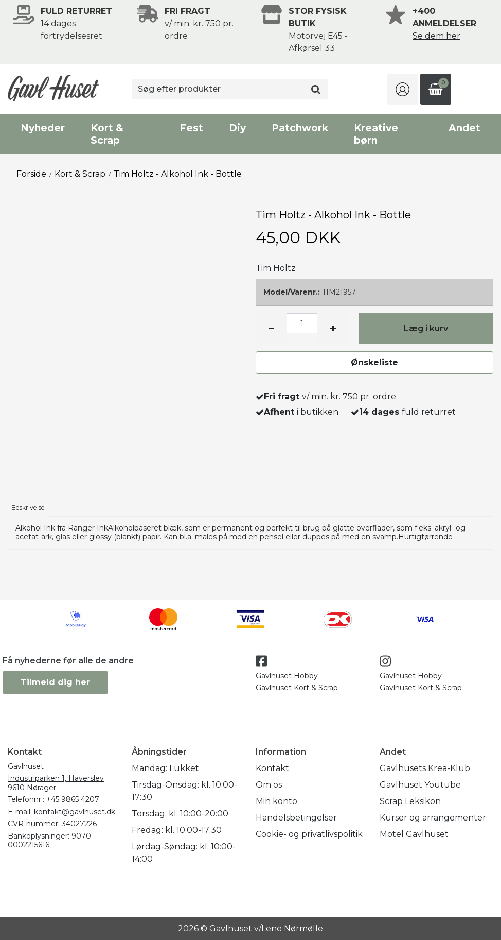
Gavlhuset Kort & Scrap (297, 687)
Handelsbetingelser (296, 818)
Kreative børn (376, 134)
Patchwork (300, 128)
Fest (191, 128)
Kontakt (272, 768)
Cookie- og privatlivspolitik (309, 834)
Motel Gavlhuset (414, 834)
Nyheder (43, 128)
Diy (237, 128)
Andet (464, 128)
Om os (269, 785)
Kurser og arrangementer (433, 818)
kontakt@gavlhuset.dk (74, 811)
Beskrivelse (28, 507)
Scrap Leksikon (410, 801)
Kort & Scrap (107, 134)
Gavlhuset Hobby (287, 675)
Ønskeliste (374, 362)
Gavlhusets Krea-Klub (425, 768)
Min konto (276, 801)
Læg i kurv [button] (426, 328)
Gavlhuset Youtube (420, 785)
